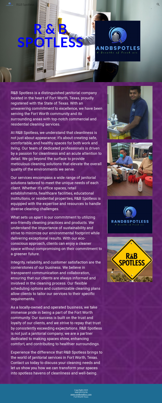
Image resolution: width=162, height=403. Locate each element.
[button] (158, 4)
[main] (50, 35)
